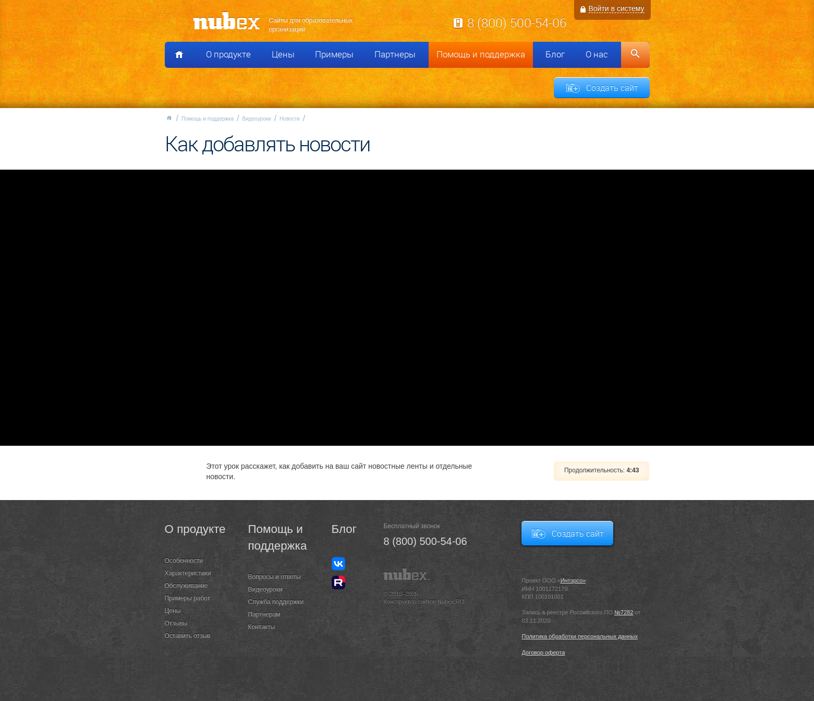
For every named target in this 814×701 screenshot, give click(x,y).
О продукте (228, 54)
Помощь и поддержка (480, 54)
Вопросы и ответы (274, 576)
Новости (290, 119)
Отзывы (176, 623)
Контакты (261, 627)
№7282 (623, 612)
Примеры (334, 54)
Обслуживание (186, 585)
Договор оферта (543, 652)
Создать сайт (612, 87)
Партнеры (395, 54)
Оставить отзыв (188, 635)
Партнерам (264, 614)
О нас (597, 54)
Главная (169, 118)
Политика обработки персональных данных (579, 636)
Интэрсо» (573, 580)
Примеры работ (188, 598)
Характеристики (188, 573)
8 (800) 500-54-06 (516, 22)
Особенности (184, 560)
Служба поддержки (276, 601)
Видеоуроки (256, 119)
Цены (283, 54)
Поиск (635, 55)
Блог (555, 54)
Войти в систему (617, 8)
